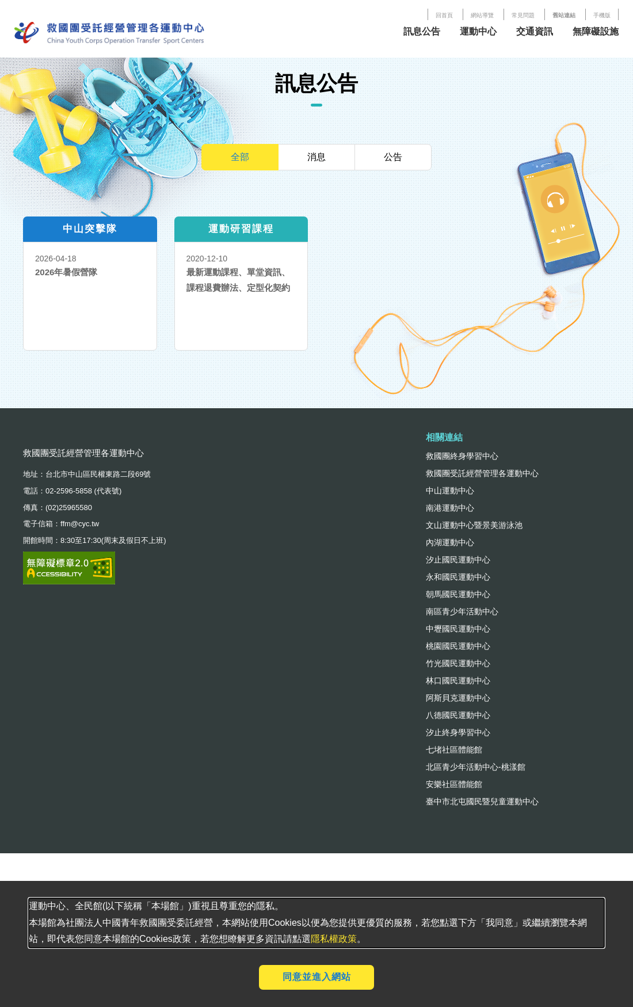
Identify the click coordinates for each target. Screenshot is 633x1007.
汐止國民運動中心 (458, 559)
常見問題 (523, 15)
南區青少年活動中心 (462, 611)
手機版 (602, 15)
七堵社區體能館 (454, 749)
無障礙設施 (596, 31)
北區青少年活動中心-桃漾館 (475, 767)
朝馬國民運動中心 (458, 594)
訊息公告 (421, 31)
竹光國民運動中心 (458, 663)
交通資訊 (534, 31)
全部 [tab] (240, 157)
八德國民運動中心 (458, 715)
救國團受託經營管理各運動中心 (482, 473)
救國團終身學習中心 (462, 456)
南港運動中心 (450, 507)
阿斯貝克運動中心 (458, 697)
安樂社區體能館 (454, 784)
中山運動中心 (450, 490)
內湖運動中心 (450, 542)
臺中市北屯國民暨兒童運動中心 (482, 801)
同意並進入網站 (317, 977)
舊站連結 (563, 15)
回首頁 (444, 15)
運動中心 (478, 31)
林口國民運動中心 (458, 680)
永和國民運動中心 (458, 577)
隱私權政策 (334, 939)
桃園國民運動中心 (458, 646)
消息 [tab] (316, 157)
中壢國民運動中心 (458, 628)
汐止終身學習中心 (458, 732)
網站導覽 (482, 15)
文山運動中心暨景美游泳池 (474, 525)
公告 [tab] (393, 157)
